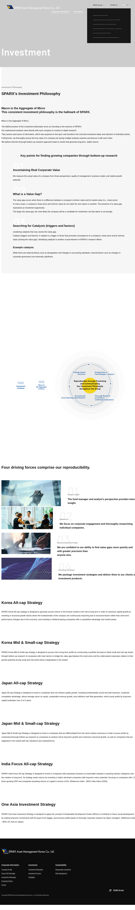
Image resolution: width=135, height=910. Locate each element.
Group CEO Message (8, 873)
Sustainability (122, 12)
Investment (78, 12)
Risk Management (61, 873)
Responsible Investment (63, 869)
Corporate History (7, 881)
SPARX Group (97, 5)
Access (3, 885)
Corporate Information (60, 12)
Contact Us (113, 5)
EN (127, 5)
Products (91, 12)
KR (124, 5)
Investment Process (34, 873)
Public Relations (106, 12)
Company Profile (6, 869)
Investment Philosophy (8, 877)
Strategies (31, 877)
